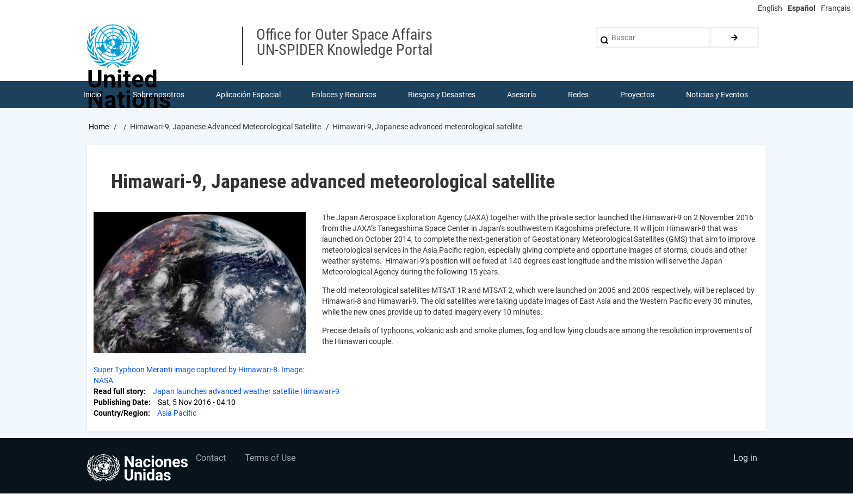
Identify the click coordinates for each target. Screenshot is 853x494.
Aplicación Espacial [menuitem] (248, 94)
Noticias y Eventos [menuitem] (717, 94)
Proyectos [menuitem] (637, 94)
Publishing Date (121, 402)
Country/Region (121, 413)
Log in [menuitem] (745, 459)
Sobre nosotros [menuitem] (158, 94)
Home (99, 126)
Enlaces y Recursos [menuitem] (344, 94)
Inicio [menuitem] (92, 94)
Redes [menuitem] (578, 94)
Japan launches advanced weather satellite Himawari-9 (246, 391)
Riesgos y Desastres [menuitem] (442, 94)
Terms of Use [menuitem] (270, 459)
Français (835, 8)
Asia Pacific (176, 413)
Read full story (119, 391)
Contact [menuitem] (211, 459)
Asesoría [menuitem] (521, 94)
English (770, 8)
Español (801, 8)
